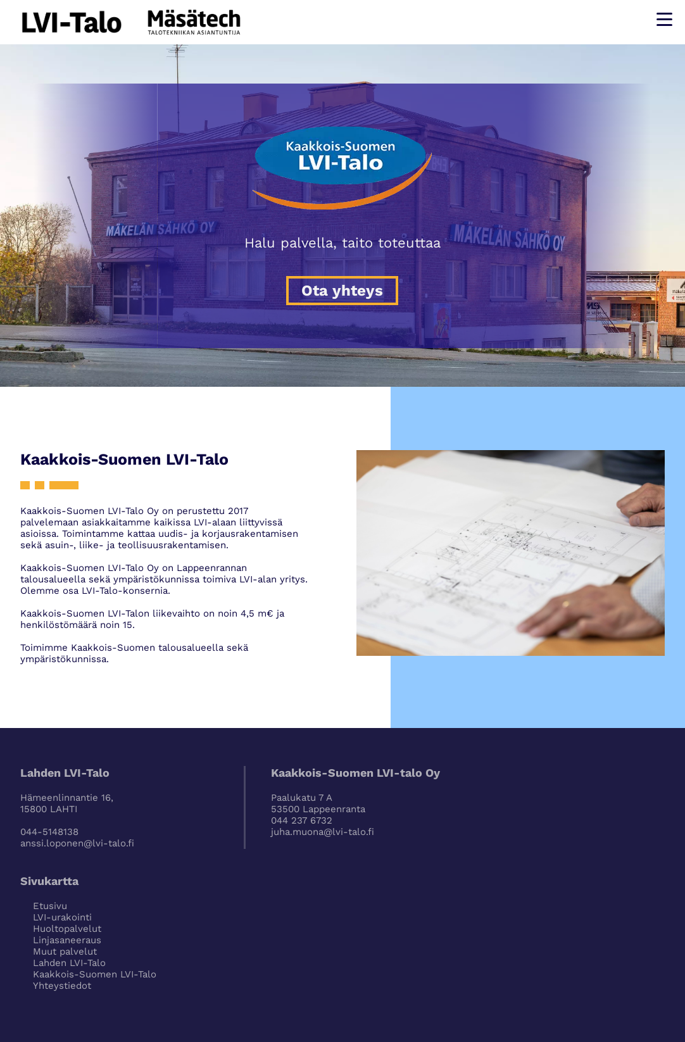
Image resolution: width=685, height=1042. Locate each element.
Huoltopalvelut (67, 928)
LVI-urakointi (62, 917)
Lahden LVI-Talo (69, 963)
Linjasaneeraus (67, 940)
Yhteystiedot (62, 985)
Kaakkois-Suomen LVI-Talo (94, 974)
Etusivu (50, 906)
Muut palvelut (65, 951)
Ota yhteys (342, 290)
